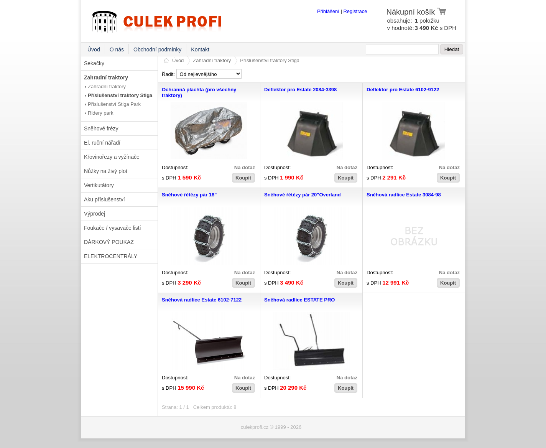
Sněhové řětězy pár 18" (189, 195)
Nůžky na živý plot (105, 171)
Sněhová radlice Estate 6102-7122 (202, 300)
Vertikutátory (99, 185)
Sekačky (94, 63)
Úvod (93, 49)
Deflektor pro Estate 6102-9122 (403, 89)
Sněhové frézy (101, 128)
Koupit (243, 178)
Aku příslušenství (104, 199)
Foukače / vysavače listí (112, 228)
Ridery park (100, 113)
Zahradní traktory (106, 77)
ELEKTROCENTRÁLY (110, 256)
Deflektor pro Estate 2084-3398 (300, 89)
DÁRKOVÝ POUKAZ (109, 242)
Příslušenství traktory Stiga (120, 95)
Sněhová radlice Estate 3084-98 (404, 195)
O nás (117, 49)
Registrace (355, 11)
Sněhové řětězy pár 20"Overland (302, 195)
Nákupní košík (416, 12)
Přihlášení (328, 11)
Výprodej (94, 214)
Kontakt (200, 49)
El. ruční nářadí (102, 143)
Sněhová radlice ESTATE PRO (299, 300)
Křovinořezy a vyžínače (112, 157)
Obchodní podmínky (157, 49)
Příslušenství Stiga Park (114, 104)
